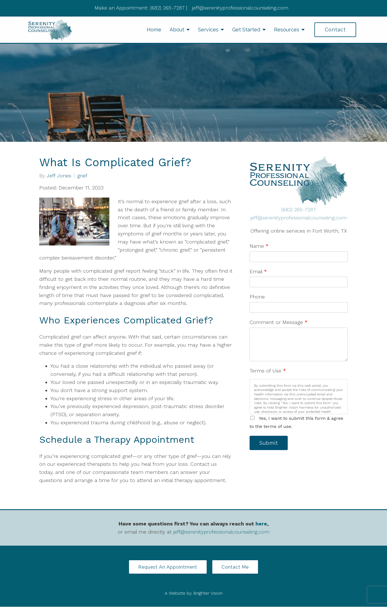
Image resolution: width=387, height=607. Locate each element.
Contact (335, 30)
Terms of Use (268, 371)
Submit (269, 443)
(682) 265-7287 (298, 209)
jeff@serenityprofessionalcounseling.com (298, 218)
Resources (286, 30)
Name (259, 246)
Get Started (246, 30)
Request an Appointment (167, 567)
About (177, 30)
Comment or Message (279, 322)
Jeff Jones (59, 175)
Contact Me (235, 567)
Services (208, 30)
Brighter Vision (208, 593)
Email (258, 271)
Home (154, 30)
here (261, 524)
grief (82, 175)
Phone (257, 297)
